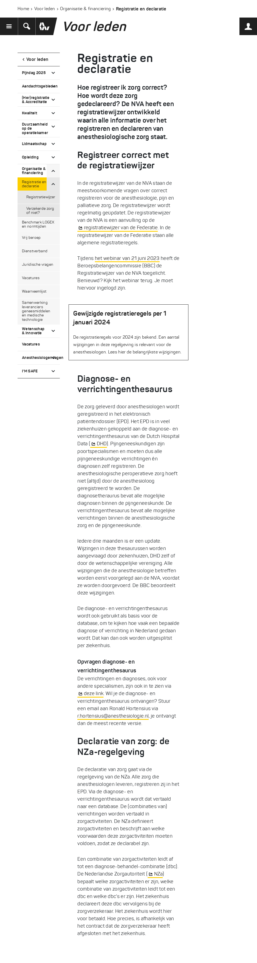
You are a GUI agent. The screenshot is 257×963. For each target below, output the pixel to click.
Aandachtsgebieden (40, 86)
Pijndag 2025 (34, 72)
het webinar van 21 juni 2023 (127, 258)
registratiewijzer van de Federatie (121, 228)
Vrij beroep (31, 237)
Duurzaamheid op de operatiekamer (35, 128)
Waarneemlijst (34, 291)
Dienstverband (34, 251)
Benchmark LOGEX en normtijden (38, 224)
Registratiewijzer (40, 197)
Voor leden (44, 8)
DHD (102, 444)
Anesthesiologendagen (41, 357)
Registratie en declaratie (34, 184)
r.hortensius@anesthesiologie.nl (113, 716)
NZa (158, 874)
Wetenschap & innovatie (33, 330)
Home (23, 8)
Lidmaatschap (34, 143)
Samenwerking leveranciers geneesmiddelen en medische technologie (36, 311)
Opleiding (30, 157)
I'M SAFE (30, 371)
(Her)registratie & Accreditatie (35, 99)
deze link (94, 693)
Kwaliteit (29, 113)
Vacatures (30, 278)
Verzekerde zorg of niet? (40, 210)
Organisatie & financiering (85, 8)
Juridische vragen (37, 264)
